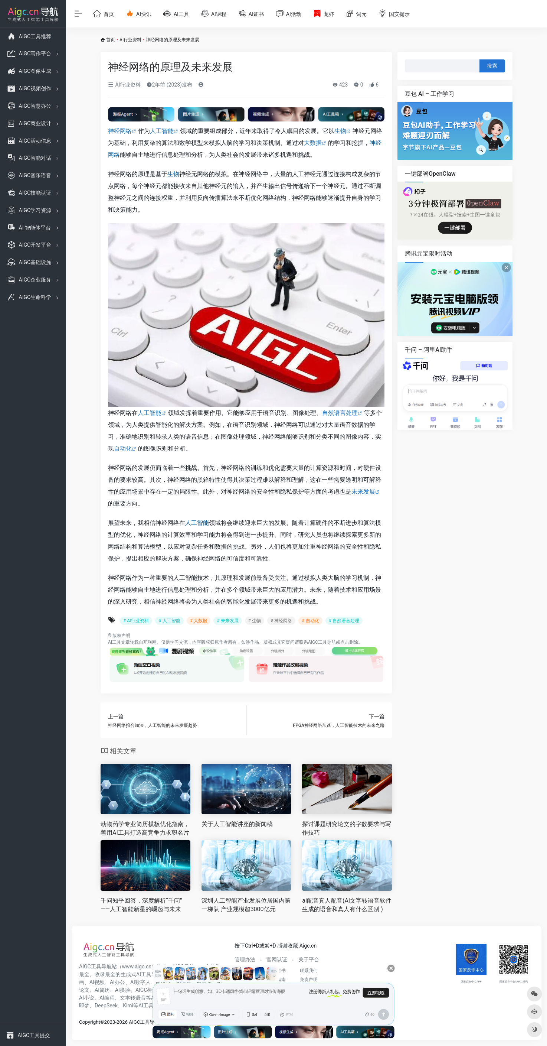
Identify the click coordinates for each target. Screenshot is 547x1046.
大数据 (313, 142)
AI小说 (86, 998)
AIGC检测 (146, 990)
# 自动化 (310, 620)
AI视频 (97, 982)
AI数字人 (140, 982)
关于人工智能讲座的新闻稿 (237, 824)
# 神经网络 (281, 620)
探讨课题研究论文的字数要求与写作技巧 (346, 828)
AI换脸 (122, 990)
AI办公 (117, 982)
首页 (110, 39)
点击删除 (349, 642)
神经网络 (120, 130)
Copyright (89, 1022)
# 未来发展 (227, 620)
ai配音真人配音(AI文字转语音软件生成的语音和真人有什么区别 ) (347, 905)
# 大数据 (198, 620)
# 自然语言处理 (344, 620)
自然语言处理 (340, 412)
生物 (340, 130)
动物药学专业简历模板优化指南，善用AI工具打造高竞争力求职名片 (145, 828)
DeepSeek (106, 1005)
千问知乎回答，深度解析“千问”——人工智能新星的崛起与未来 (141, 905)
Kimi (128, 1005)
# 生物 (254, 620)
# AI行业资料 (136, 620)
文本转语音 (133, 998)
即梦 (84, 1005)
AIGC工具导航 (322, 642)
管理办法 (245, 959)
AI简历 (102, 990)
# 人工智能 (169, 620)
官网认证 (276, 959)
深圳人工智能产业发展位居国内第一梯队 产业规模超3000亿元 (246, 905)
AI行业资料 (130, 39)
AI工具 (114, 642)
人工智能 (162, 130)
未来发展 (363, 491)
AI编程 (107, 998)
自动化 (123, 448)
